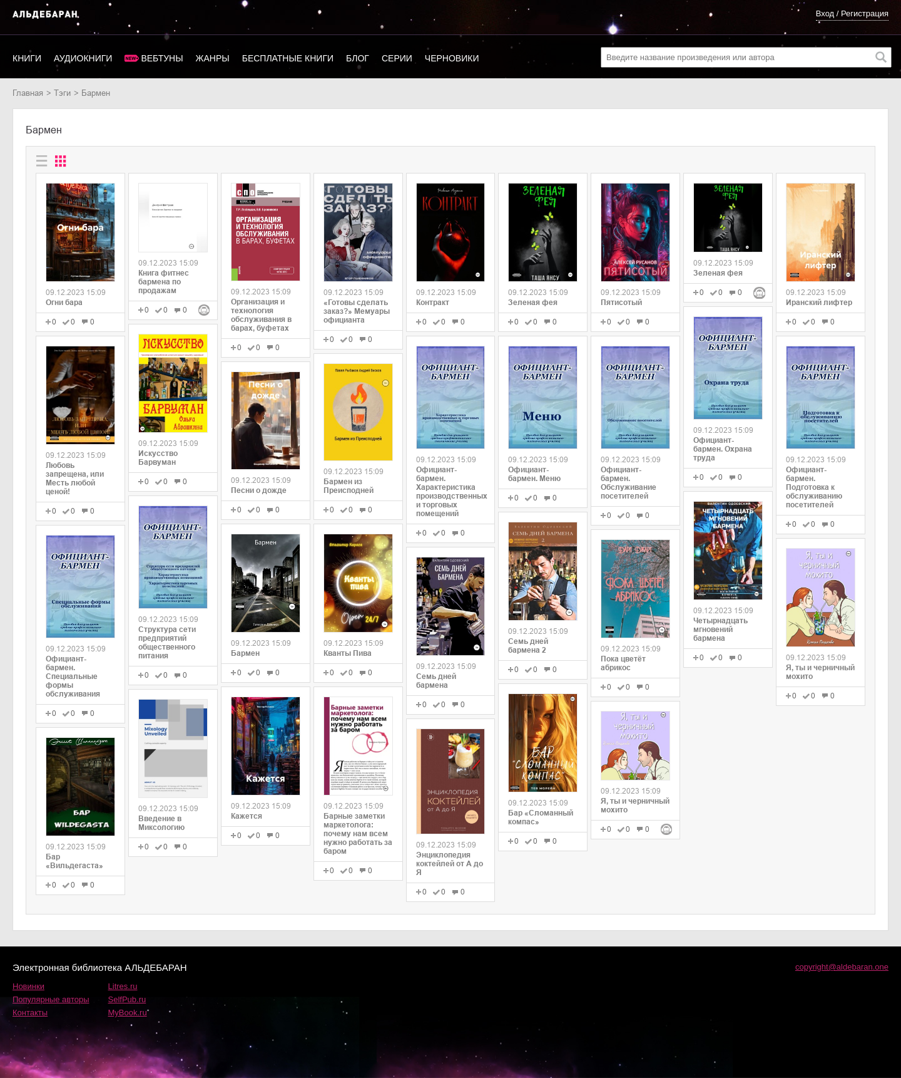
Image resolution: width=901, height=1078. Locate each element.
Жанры (213, 58)
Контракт (432, 302)
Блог (357, 58)
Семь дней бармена (436, 681)
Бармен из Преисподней (348, 486)
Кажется (246, 816)
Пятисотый (621, 302)
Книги (27, 58)
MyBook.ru (127, 1012)
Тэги (62, 93)
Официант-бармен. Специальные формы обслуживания (73, 676)
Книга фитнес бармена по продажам (163, 282)
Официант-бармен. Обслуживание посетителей (628, 482)
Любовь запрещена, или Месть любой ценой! (75, 478)
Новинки (28, 986)
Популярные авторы (51, 999)
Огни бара (64, 302)
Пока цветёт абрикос (623, 663)
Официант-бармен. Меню (534, 474)
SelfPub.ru (127, 999)
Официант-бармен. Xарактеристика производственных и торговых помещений (451, 491)
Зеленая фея (532, 302)
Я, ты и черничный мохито (635, 805)
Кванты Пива (347, 653)
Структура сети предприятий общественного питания (167, 642)
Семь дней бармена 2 (528, 646)
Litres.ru (123, 986)
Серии (397, 58)
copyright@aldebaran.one (841, 967)
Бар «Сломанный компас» (540, 817)
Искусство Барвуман (158, 458)
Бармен (245, 653)
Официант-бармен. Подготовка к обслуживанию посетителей (814, 487)
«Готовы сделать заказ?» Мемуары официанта (356, 311)
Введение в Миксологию (161, 823)
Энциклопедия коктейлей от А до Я (449, 864)
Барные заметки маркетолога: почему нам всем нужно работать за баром (357, 834)
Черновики (452, 58)
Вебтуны (162, 58)
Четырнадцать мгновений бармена (720, 629)
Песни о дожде (259, 490)
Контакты (30, 1012)
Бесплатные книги (287, 58)
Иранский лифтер (819, 302)
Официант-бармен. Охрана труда (722, 449)
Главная (28, 93)
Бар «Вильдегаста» (74, 861)
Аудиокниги (83, 58)
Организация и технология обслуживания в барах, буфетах (261, 315)
